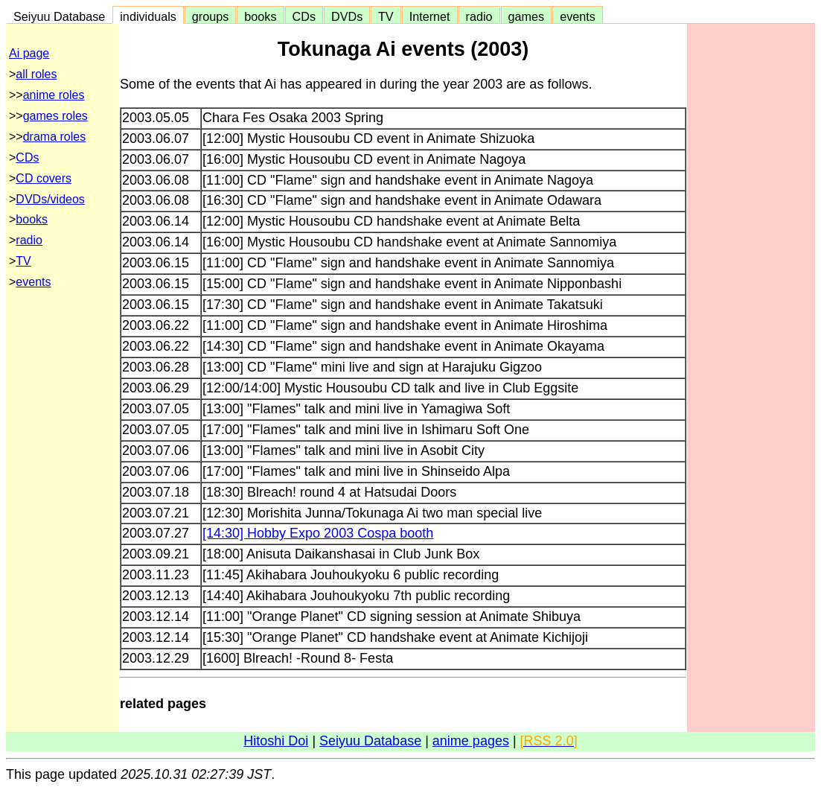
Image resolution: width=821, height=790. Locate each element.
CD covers (43, 178)
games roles (55, 115)
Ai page (29, 53)
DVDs (347, 16)
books (260, 16)
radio (479, 16)
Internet (430, 16)
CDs (304, 16)
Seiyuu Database (59, 16)
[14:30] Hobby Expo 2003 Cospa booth (317, 533)
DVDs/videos (50, 199)
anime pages (470, 740)
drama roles (54, 136)
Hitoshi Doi (275, 740)
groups (210, 16)
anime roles (54, 95)
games (527, 16)
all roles (36, 74)
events (577, 16)
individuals (148, 16)
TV (385, 16)
